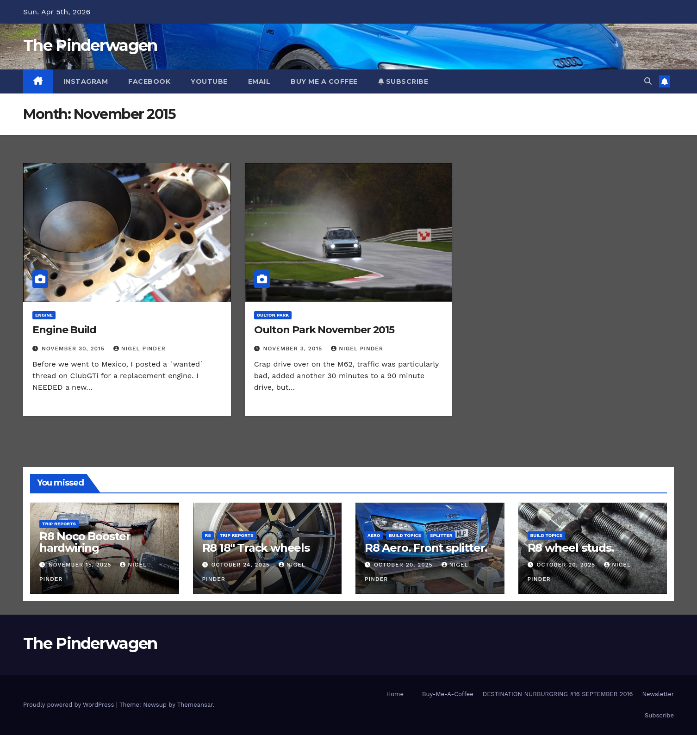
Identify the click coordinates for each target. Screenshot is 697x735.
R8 (208, 535)
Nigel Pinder (139, 348)
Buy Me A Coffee (324, 81)
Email (259, 81)
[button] (648, 81)
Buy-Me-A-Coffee (447, 694)
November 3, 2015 (294, 348)
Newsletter (658, 694)
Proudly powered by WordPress (69, 704)
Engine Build (64, 330)
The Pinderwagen (90, 45)
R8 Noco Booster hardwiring (85, 541)
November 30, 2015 (74, 348)
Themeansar (195, 704)
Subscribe (403, 81)
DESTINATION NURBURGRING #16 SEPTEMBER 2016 (558, 694)
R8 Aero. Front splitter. (426, 547)
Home (395, 694)
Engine (44, 315)
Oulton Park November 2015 (324, 330)
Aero (373, 535)
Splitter (441, 535)
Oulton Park (273, 315)
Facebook (149, 81)
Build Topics (405, 535)
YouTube (209, 81)
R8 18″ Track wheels (256, 547)
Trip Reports (59, 523)
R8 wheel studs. (571, 547)
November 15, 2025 (81, 564)
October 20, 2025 (404, 564)
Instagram (85, 81)
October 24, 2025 (241, 564)
